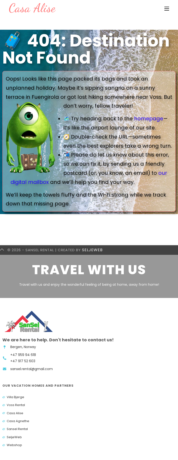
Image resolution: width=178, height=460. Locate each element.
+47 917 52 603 (22, 361)
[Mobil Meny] (166, 9)
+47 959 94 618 (23, 354)
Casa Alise (32, 8)
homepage (148, 118)
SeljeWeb (92, 250)
